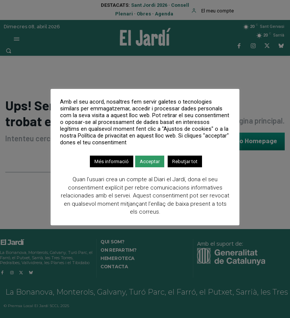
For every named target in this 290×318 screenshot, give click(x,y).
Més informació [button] (111, 161)
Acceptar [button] (150, 161)
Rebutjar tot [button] (184, 161)
